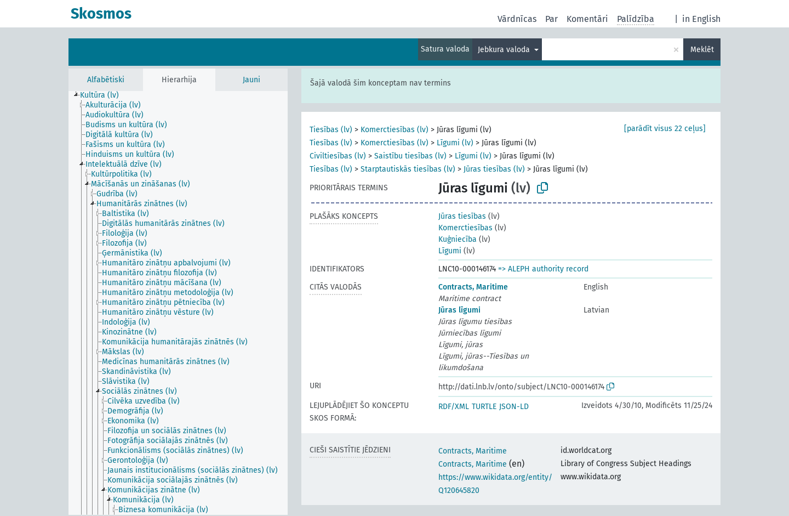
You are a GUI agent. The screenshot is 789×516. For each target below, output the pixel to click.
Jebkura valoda (505, 49)
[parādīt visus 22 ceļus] (665, 128)
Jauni (251, 79)
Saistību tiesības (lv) (410, 156)
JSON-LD (514, 406)
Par (551, 19)
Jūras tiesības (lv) (494, 169)
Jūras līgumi (459, 310)
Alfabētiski (105, 79)
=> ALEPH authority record (543, 269)
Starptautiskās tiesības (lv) (408, 169)
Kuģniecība (457, 239)
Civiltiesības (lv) (338, 156)
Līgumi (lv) (455, 143)
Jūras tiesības (462, 216)
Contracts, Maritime (473, 287)
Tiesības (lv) (331, 129)
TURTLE (484, 406)
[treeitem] (104, 95)
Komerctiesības (465, 228)
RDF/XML (453, 406)
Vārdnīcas (517, 19)
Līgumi (449, 251)
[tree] (178, 303)
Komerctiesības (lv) (394, 129)
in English (701, 19)
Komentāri (587, 19)
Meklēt (702, 49)
